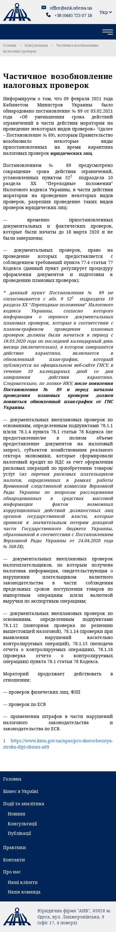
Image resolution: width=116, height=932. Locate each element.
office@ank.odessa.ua (71, 8)
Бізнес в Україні (20, 791)
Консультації (22, 824)
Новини (16, 814)
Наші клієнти (23, 882)
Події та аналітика (23, 803)
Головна (9, 45)
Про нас (12, 872)
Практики (14, 847)
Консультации (36, 45)
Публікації (19, 833)
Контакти (14, 860)
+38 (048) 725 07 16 (73, 15)
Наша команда (24, 892)
